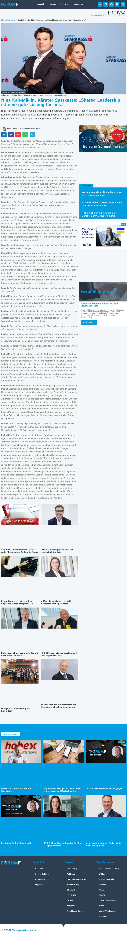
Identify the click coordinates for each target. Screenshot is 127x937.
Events (53, 4)
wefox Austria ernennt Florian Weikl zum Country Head (103, 844)
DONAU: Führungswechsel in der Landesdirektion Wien (57, 551)
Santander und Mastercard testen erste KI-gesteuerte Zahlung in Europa (20, 551)
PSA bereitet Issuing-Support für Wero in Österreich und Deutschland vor (62, 790)
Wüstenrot (103, 916)
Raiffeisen (71, 874)
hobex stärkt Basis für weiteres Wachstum (16, 790)
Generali (102, 884)
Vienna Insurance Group (109, 869)
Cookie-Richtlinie (42, 874)
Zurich (101, 906)
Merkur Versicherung (107, 911)
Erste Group (72, 869)
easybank (71, 906)
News (13, 20)
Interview (64, 4)
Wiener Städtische (106, 879)
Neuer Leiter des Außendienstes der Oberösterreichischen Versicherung (58, 706)
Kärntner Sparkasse (36, 177)
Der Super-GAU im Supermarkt (16, 843)
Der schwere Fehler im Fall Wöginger (104, 788)
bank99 (70, 900)
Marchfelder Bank (74, 911)
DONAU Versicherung (108, 900)
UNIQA (102, 874)
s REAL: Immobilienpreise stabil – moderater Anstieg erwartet (57, 602)
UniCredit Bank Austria (76, 879)
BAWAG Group (73, 884)
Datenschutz (40, 879)
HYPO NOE (71, 895)
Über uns (39, 869)
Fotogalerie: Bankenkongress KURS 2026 (15, 710)
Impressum (40, 884)
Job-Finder (41, 4)
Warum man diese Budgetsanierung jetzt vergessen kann (102, 194)
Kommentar (78, 4)
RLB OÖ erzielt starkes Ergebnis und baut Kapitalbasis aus (59, 654)
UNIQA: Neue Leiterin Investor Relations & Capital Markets (63, 844)
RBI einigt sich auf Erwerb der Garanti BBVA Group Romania (19, 654)
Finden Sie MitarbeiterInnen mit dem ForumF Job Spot (99, 304)
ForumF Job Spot (99, 291)
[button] (123, 4)
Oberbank (71, 890)
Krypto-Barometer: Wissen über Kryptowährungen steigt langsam (17, 602)
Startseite (5, 20)
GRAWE (102, 895)
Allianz (101, 890)
